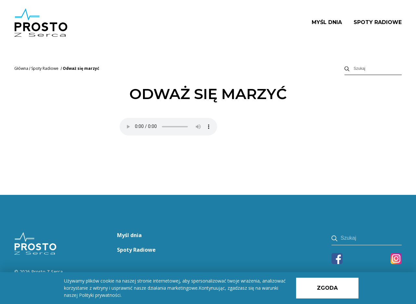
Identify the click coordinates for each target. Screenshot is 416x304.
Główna (21, 68)
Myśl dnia (327, 22)
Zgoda (327, 288)
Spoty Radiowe (378, 22)
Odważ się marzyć (81, 68)
